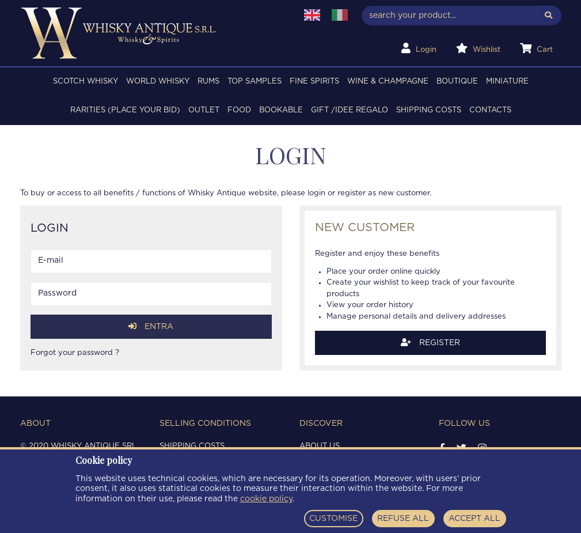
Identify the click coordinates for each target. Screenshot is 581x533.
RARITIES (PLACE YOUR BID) (125, 110)
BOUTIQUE (457, 81)
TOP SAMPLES (254, 81)
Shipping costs (428, 110)
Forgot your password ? (75, 353)
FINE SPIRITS (314, 81)
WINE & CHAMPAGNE (387, 81)
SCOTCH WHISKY (85, 81)
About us (319, 446)
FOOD (239, 110)
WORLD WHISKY (157, 81)
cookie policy (266, 499)
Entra (150, 326)
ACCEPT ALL (474, 519)
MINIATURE (507, 81)
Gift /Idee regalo (349, 110)
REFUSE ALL (403, 519)
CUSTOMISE (333, 519)
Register (430, 342)
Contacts (490, 110)
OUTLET (203, 110)
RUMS (208, 81)
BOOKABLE (281, 110)
